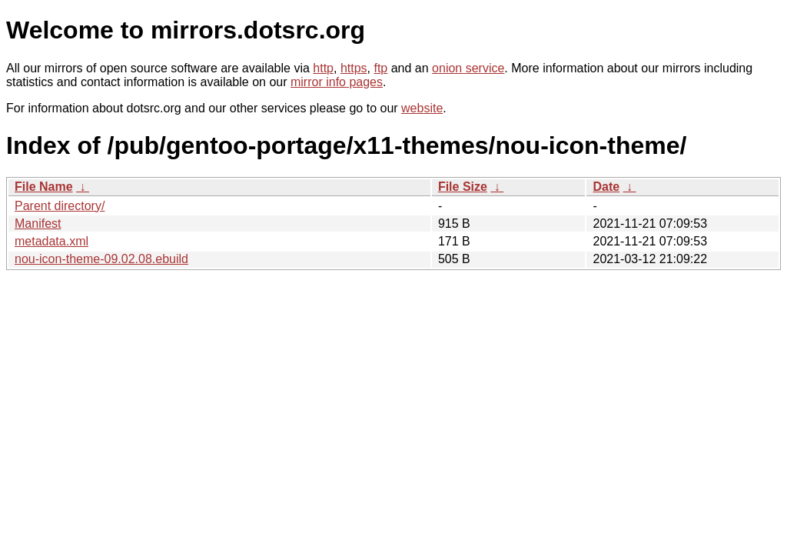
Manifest (38, 223)
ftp (380, 68)
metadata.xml (51, 241)
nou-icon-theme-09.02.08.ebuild (101, 258)
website (422, 108)
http (323, 68)
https (353, 68)
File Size (462, 186)
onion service (468, 68)
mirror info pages (337, 81)
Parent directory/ (60, 205)
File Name (44, 186)
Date (606, 186)
